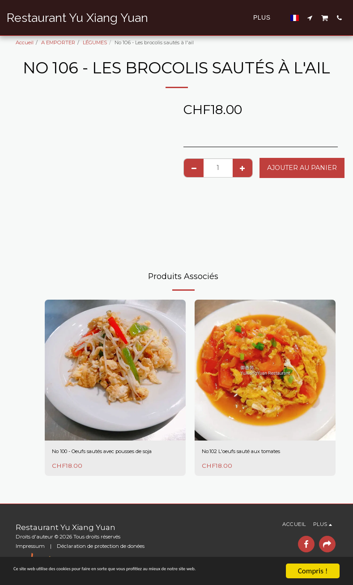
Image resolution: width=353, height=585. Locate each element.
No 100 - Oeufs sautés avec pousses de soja (114, 457)
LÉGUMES (95, 42)
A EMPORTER (58, 42)
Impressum (30, 546)
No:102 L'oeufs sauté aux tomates (256, 452)
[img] (115, 370)
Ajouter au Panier (302, 168)
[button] (310, 17)
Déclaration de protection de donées (101, 546)
